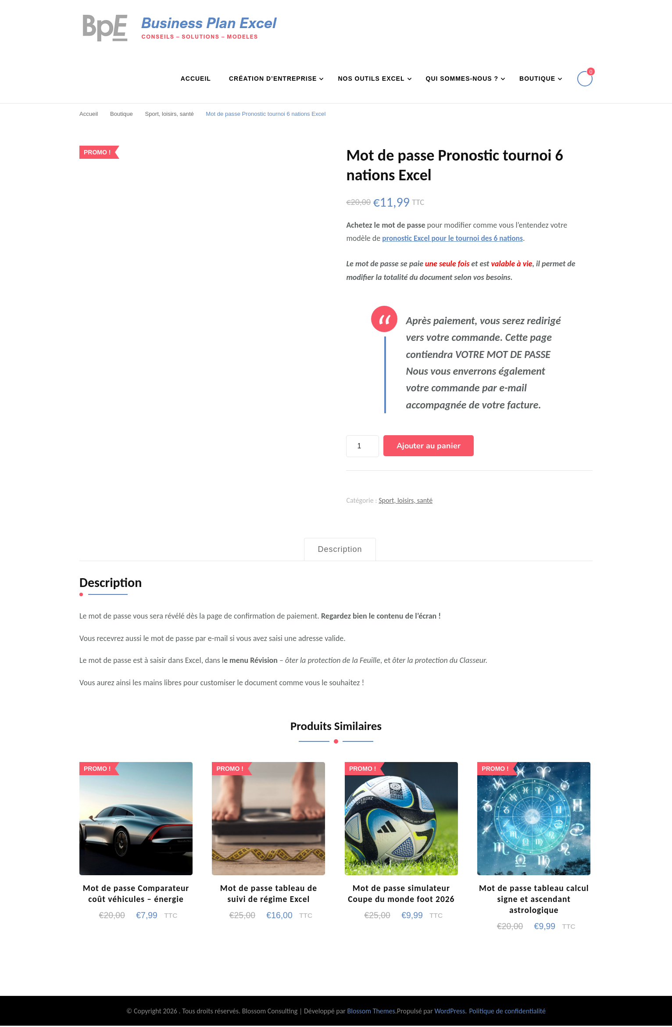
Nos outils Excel (371, 78)
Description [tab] (340, 548)
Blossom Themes (371, 1012)
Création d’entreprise (273, 78)
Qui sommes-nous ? (462, 78)
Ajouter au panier (429, 445)
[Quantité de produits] (362, 446)
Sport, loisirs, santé (406, 500)
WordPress (449, 1012)
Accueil (196, 78)
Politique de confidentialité (507, 1012)
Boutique (537, 78)
